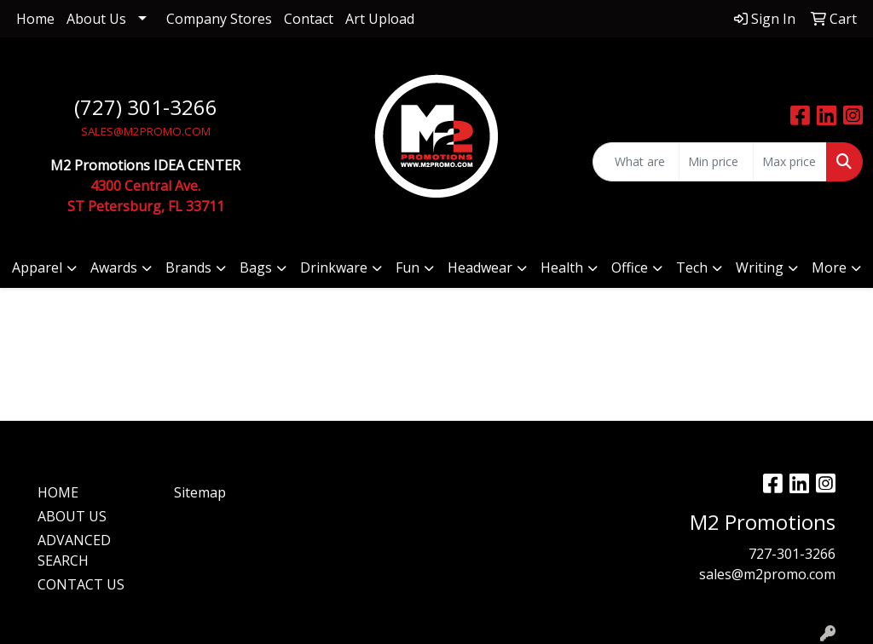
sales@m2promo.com (767, 574)
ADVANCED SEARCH (74, 550)
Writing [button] (759, 267)
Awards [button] (113, 267)
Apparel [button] (37, 267)
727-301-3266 (792, 553)
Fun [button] (407, 267)
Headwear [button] (480, 267)
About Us (96, 18)
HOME (58, 492)
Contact (308, 18)
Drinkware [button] (333, 267)
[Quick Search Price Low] (716, 161)
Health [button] (562, 267)
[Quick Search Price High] (790, 161)
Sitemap (200, 492)
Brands (188, 267)
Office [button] (629, 267)
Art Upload (379, 18)
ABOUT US (72, 516)
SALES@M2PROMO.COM (146, 131)
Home (35, 18)
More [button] (829, 267)
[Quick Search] (636, 161)
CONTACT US (81, 584)
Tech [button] (692, 267)
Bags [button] (256, 267)
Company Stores (219, 18)
